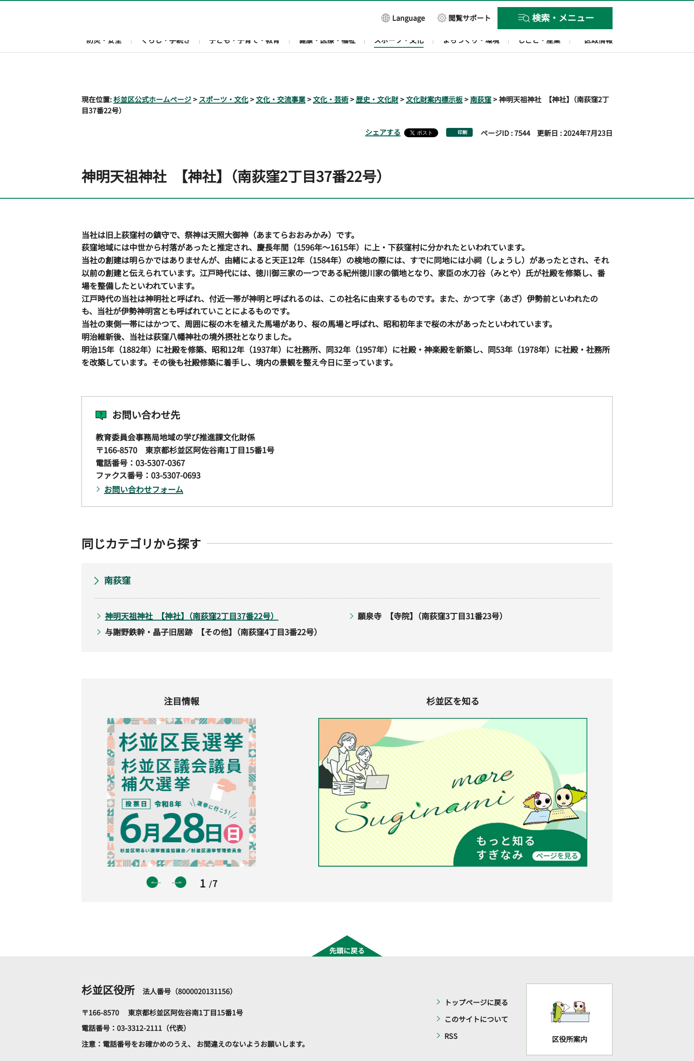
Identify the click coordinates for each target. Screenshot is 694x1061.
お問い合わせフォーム (143, 464)
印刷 (462, 107)
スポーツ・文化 (223, 73)
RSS (451, 1010)
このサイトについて (476, 993)
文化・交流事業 (280, 73)
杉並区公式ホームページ (152, 73)
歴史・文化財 (377, 73)
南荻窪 (480, 73)
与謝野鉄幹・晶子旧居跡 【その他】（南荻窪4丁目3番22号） (213, 606)
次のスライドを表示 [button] (180, 857)
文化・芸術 (330, 73)
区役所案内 (569, 1013)
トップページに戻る (476, 976)
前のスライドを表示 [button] (152, 857)
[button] (403, 17)
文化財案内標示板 (434, 73)
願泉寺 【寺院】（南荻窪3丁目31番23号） (432, 590)
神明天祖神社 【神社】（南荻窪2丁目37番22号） (191, 590)
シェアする (383, 106)
